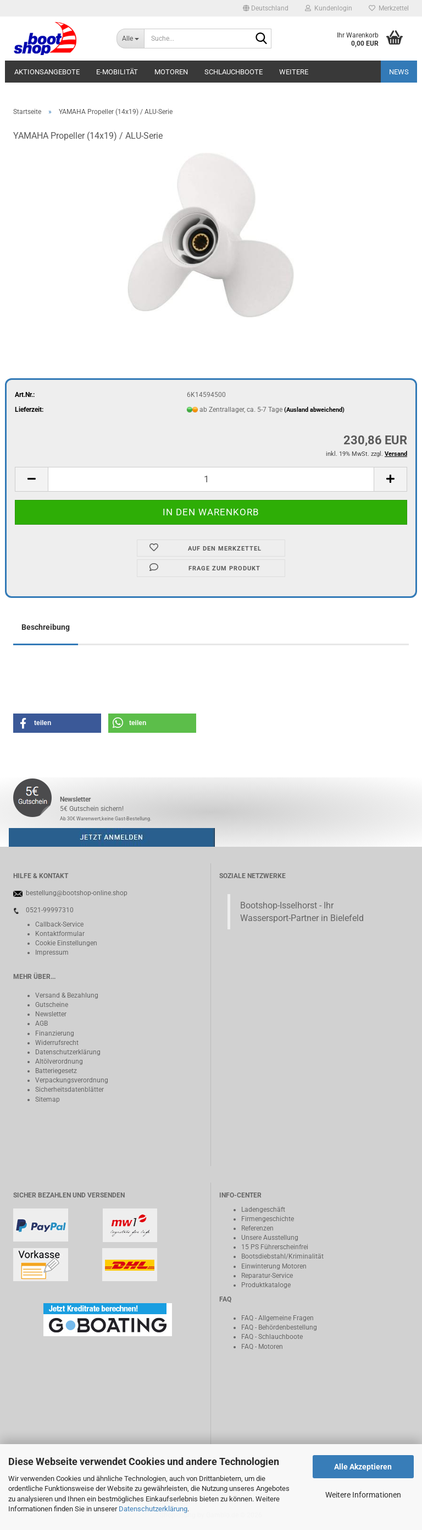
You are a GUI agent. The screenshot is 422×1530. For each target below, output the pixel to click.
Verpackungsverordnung (71, 1080)
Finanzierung (54, 1033)
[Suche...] (130, 38)
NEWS (399, 72)
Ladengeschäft (263, 1209)
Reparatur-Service (267, 1275)
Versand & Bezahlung (66, 995)
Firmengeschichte (267, 1219)
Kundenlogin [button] (328, 8)
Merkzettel (389, 8)
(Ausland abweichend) (314, 409)
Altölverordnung (59, 1061)
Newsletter (50, 1014)
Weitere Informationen (363, 1494)
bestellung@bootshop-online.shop (76, 893)
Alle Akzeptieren (363, 1466)
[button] (266, 8)
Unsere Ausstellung (269, 1238)
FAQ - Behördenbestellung (279, 1327)
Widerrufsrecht (57, 1043)
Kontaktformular (60, 934)
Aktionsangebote (47, 72)
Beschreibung (45, 627)
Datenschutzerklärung (153, 1509)
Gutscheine (51, 1005)
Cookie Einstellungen (66, 943)
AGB (41, 1023)
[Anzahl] (211, 479)
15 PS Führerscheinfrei (274, 1247)
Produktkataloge (266, 1285)
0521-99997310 (50, 910)
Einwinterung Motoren (274, 1266)
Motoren (171, 72)
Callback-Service (59, 924)
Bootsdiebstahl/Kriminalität (282, 1256)
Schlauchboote (233, 72)
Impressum (52, 952)
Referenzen (257, 1228)
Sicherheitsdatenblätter (69, 1089)
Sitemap (47, 1099)
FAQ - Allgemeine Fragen (277, 1318)
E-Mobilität (117, 72)
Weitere (293, 72)
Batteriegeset (54, 1071)
